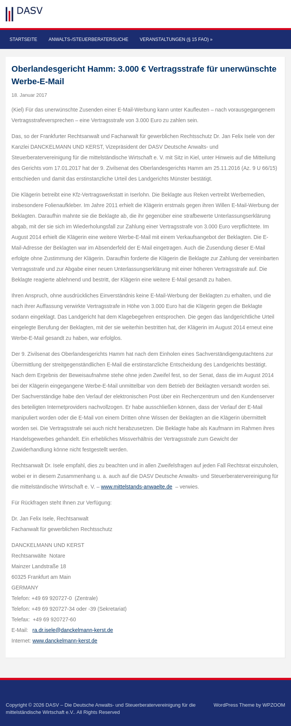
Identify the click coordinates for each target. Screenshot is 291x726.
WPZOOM (274, 705)
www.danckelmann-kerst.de (65, 641)
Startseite (23, 39)
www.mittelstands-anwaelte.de (136, 487)
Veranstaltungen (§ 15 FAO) (176, 39)
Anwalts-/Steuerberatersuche (88, 39)
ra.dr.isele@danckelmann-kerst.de (73, 630)
